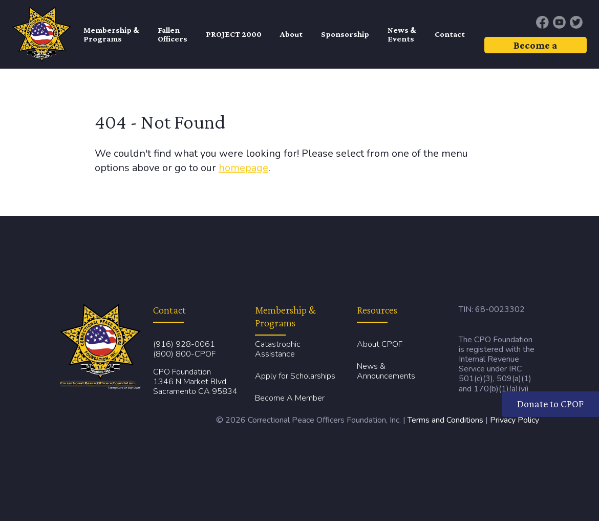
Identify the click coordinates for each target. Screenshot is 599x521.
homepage (243, 168)
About (291, 34)
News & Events (402, 34)
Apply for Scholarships (295, 376)
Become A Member (290, 398)
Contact (450, 34)
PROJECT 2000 (234, 34)
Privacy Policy (514, 420)
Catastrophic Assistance (278, 349)
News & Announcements (386, 371)
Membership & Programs (111, 34)
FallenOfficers (172, 34)
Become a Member (536, 46)
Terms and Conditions (445, 420)
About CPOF (379, 344)
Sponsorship (345, 34)
